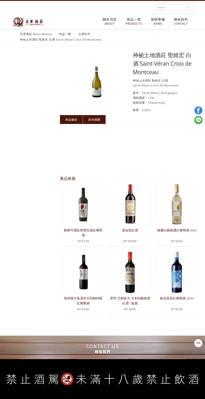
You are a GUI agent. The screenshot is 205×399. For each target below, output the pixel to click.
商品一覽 (134, 22)
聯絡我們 (181, 22)
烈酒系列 (27, 145)
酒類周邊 (27, 156)
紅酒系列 (27, 78)
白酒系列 (27, 89)
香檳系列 (27, 112)
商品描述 (71, 119)
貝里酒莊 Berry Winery (25, 21)
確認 (188, 7)
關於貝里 (110, 22)
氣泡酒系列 (26, 101)
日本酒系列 (26, 134)
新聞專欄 (158, 22)
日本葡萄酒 (26, 123)
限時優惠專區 (27, 67)
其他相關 (94, 119)
